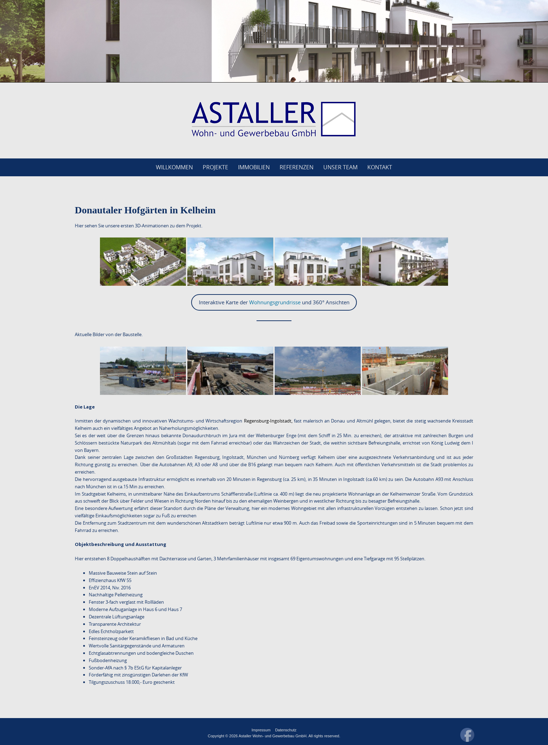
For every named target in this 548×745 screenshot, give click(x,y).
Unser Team (340, 167)
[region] (274, 41)
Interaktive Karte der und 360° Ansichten (274, 302)
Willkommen (174, 167)
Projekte (215, 167)
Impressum (261, 730)
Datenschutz (285, 730)
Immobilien (254, 167)
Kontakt (379, 167)
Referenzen (296, 167)
